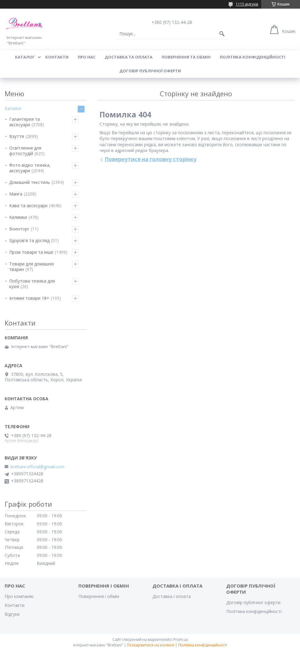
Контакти (14, 605)
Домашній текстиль (29, 182)
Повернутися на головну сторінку (151, 159)
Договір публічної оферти (150, 71)
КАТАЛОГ (25, 57)
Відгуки (12, 614)
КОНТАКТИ (57, 57)
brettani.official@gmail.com (37, 467)
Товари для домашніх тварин (31, 266)
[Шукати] (222, 34)
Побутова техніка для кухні (32, 283)
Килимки (18, 217)
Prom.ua (180, 639)
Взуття (16, 136)
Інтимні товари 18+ (29, 298)
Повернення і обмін (98, 596)
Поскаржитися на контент (150, 645)
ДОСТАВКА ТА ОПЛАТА (128, 57)
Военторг (19, 229)
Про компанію (19, 596)
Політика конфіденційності (252, 57)
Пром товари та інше (31, 252)
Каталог (13, 108)
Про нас (87, 57)
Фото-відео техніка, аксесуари (30, 167)
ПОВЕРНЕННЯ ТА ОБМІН (186, 57)
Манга (15, 194)
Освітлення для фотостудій (25, 150)
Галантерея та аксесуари (24, 122)
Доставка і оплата (171, 596)
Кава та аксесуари (28, 205)
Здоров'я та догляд (29, 240)
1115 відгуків (247, 4)
